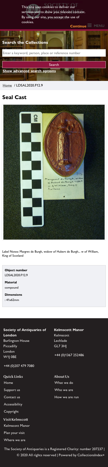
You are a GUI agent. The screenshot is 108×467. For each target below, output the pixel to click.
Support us (12, 390)
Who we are (63, 390)
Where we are (14, 440)
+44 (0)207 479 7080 (19, 366)
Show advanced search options (29, 71)
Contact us (12, 397)
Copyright (11, 411)
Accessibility (13, 404)
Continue (78, 26)
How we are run (66, 397)
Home (7, 85)
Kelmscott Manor (17, 425)
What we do (63, 382)
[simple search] (54, 53)
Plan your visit (14, 433)
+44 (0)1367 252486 (69, 355)
